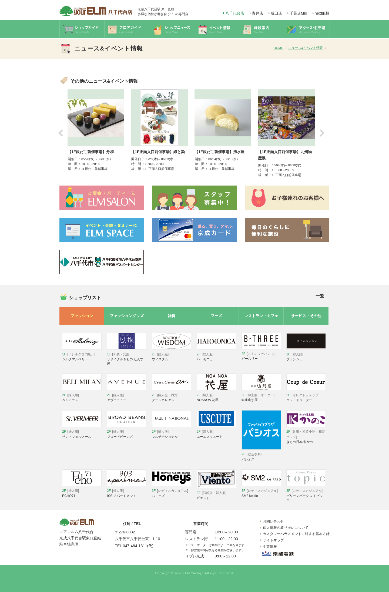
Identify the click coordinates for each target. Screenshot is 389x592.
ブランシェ (306, 354)
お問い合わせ (273, 521)
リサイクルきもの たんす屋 (126, 356)
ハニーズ (171, 491)
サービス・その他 (306, 316)
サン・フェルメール (82, 432)
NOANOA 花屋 (216, 395)
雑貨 (171, 316)
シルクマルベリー (82, 354)
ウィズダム (171, 354)
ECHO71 (82, 491)
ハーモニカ (216, 354)
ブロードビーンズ (126, 432)
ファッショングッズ (127, 316)
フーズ (216, 316)
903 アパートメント (126, 491)
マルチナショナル (171, 432)
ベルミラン (82, 395)
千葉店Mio (298, 13)
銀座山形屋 (261, 395)
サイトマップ (273, 540)
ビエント (216, 493)
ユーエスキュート (216, 432)
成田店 (276, 13)
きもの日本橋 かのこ (306, 434)
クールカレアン (171, 395)
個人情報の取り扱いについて (285, 528)
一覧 (320, 296)
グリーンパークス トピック (306, 493)
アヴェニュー (126, 395)
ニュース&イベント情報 (305, 47)
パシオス (261, 454)
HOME (278, 47)
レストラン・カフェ (261, 316)
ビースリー (261, 354)
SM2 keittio (261, 491)
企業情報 (270, 546)
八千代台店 (234, 13)
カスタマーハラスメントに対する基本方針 (296, 534)
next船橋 (322, 13)
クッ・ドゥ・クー (306, 395)
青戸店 (257, 13)
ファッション (82, 316)
